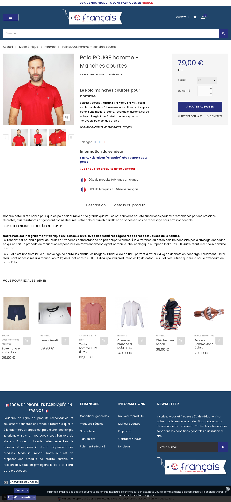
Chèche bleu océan (165, 342)
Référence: (116, 74)
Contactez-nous (129, 439)
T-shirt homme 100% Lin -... (88, 348)
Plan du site (88, 439)
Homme (100, 74)
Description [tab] (96, 205)
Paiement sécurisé (92, 446)
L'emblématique (50, 340)
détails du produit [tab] (129, 205)
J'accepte (21, 490)
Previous (6, 137)
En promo (124, 431)
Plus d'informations (21, 497)
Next (71, 137)
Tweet (100, 142)
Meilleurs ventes (129, 424)
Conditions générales (94, 416)
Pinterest (109, 142)
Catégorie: (87, 74)
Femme (160, 335)
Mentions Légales (91, 424)
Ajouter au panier (200, 107)
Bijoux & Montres (204, 335)
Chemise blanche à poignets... (124, 344)
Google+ (104, 142)
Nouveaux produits (131, 416)
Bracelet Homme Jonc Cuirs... (203, 344)
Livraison (124, 446)
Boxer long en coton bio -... (11, 350)
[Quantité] (203, 91)
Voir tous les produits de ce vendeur (107, 169)
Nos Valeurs (88, 431)
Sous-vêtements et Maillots (10, 339)
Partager (95, 142)
